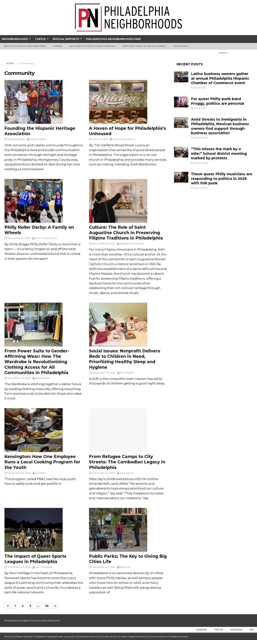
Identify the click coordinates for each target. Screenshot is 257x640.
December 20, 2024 (103, 243)
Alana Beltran (42, 378)
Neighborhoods (15, 39)
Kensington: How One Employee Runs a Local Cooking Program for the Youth (42, 462)
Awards (57, 46)
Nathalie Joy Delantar (131, 243)
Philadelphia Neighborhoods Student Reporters (32, 620)
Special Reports (66, 39)
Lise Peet (39, 472)
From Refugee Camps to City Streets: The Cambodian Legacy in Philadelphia (127, 462)
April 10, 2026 (200, 87)
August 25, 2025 (16, 139)
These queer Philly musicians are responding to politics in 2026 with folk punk (221, 178)
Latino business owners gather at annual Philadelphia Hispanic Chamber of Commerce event (220, 78)
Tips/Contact (180, 46)
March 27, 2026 (201, 138)
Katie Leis (124, 567)
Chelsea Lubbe (37, 139)
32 (47, 605)
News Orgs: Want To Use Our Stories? (144, 46)
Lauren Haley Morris (123, 139)
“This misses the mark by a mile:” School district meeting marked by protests (219, 153)
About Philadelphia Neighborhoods (25, 46)
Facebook (201, 629)
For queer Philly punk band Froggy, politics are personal (217, 101)
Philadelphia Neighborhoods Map (113, 39)
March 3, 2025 (100, 139)
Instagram (236, 629)
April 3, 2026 (199, 108)
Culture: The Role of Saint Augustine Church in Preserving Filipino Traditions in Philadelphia (126, 233)
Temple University (179, 636)
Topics (40, 39)
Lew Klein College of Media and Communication (141, 636)
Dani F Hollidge (43, 567)
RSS (251, 629)
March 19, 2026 (200, 188)
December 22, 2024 (19, 238)
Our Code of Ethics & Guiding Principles (92, 46)
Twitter (218, 629)
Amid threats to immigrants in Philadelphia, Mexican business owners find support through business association (220, 126)
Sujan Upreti (126, 472)
